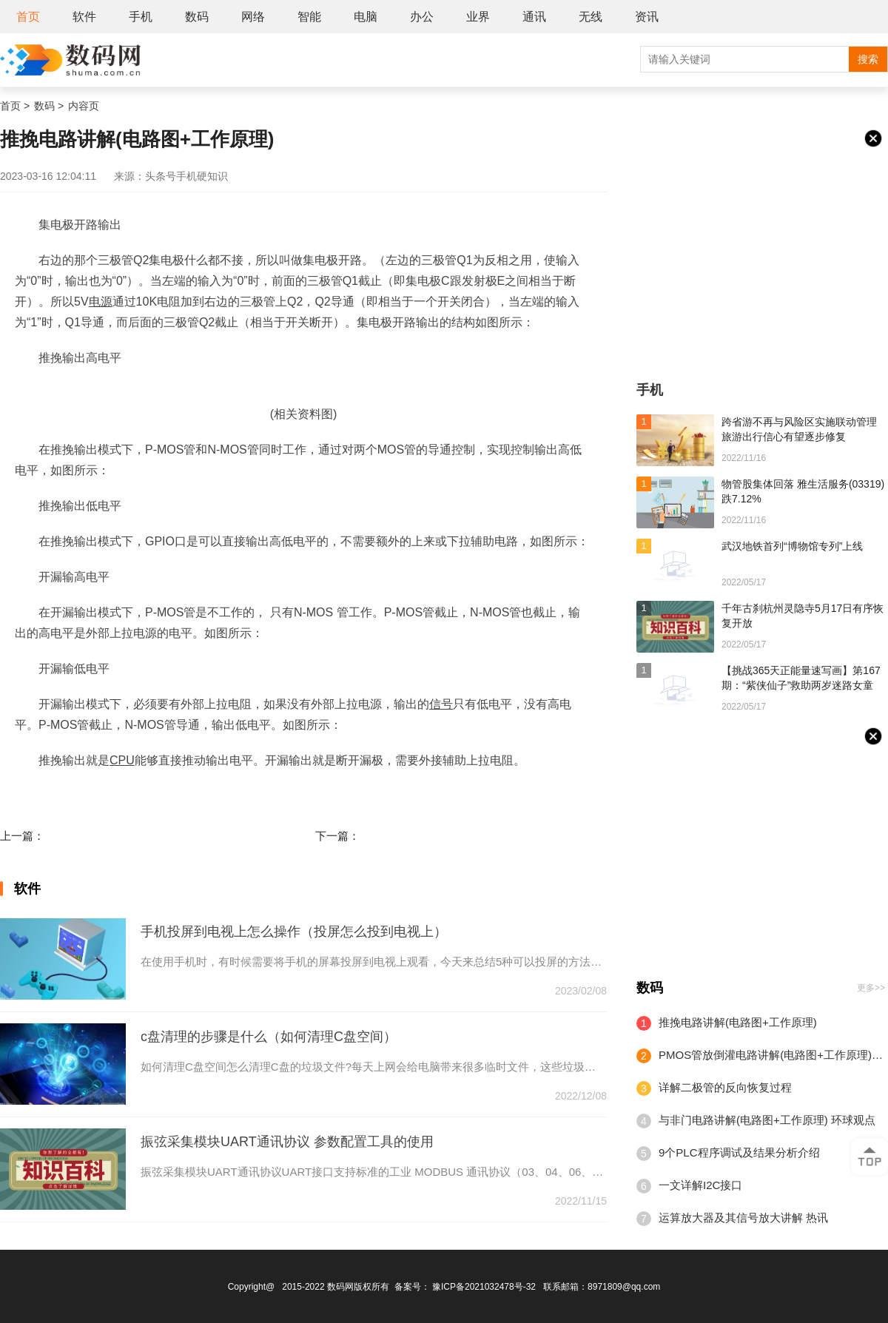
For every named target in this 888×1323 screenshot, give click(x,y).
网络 (253, 16)
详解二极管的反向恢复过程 (725, 1087)
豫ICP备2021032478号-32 (484, 1287)
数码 (197, 16)
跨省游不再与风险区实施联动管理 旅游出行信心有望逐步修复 (799, 429)
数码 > (49, 106)
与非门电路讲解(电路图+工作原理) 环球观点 (767, 1120)
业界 (478, 16)
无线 (590, 16)
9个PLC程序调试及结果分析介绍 (739, 1152)
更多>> (871, 988)
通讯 (534, 16)
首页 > (15, 106)
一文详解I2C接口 (700, 1185)
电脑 (365, 16)
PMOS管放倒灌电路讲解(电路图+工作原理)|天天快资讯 (772, 1054)
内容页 (83, 106)
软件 (84, 16)
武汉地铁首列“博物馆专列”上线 (792, 546)
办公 (422, 16)
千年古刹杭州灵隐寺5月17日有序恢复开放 (803, 615)
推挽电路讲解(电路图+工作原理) (738, 1022)
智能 (309, 16)
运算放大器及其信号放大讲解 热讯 (743, 1217)
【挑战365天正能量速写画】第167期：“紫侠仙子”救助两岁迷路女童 (801, 677)
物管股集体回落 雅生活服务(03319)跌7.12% (803, 491)
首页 (28, 16)
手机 (140, 16)
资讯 (647, 16)
